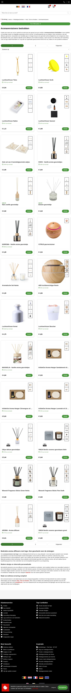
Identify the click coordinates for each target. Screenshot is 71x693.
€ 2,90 (4, 170)
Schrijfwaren (5, 664)
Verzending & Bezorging (8, 615)
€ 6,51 (4, 538)
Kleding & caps (6, 656)
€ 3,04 (40, 170)
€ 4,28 (4, 252)
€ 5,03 (40, 375)
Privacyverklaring (6, 632)
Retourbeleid (5, 625)
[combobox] (33, 13)
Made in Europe (41, 666)
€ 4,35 (4, 293)
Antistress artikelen (7, 647)
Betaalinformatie (6, 622)
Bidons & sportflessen (7, 649)
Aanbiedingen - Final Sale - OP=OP (46, 647)
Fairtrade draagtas (42, 610)
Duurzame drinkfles (42, 608)
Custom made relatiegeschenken (46, 659)
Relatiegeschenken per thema (45, 654)
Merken (39, 668)
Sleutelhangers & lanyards (9, 666)
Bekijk (29, 87)
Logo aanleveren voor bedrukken (10, 617)
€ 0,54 (4, 88)
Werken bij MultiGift (7, 610)
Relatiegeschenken (18, 19)
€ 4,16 (40, 252)
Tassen (4, 668)
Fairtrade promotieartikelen (44, 664)
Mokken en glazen (7, 659)
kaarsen (28, 572)
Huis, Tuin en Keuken (31, 19)
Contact (4, 605)
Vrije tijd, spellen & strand (8, 671)
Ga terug (4, 19)
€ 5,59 (4, 497)
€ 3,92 (4, 211)
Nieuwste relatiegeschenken (44, 661)
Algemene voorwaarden (8, 627)
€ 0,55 (40, 88)
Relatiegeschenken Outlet (44, 671)
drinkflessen (18, 582)
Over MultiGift (5, 608)
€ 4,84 (4, 375)
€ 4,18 (40, 211)
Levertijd (4, 613)
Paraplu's (4, 661)
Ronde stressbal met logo (44, 605)
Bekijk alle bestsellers (43, 617)
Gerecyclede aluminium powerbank (46, 613)
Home (10, 19)
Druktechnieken (6, 620)
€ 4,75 (4, 334)
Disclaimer (5, 634)
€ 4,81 (40, 334)
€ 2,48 (40, 129)
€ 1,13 (4, 129)
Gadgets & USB (6, 652)
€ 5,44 (4, 457)
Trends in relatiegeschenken (44, 652)
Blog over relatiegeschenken (44, 649)
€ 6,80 (40, 538)
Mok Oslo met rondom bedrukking (46, 615)
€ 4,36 (40, 293)
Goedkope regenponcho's (8, 654)
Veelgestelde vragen (7, 637)
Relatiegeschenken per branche (45, 656)
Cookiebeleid (5, 629)
